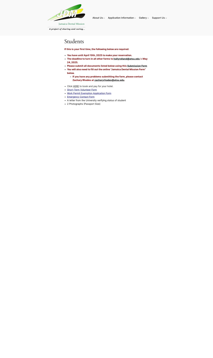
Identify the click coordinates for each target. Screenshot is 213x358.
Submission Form (137, 66)
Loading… (107, 234)
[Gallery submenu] (148, 17)
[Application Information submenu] (135, 17)
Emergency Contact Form (81, 96)
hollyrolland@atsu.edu (127, 58)
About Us (98, 17)
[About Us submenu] (104, 17)
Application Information (121, 17)
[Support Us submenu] (166, 17)
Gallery (143, 17)
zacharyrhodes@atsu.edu (109, 80)
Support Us (158, 17)
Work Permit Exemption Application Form (89, 93)
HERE (76, 86)
